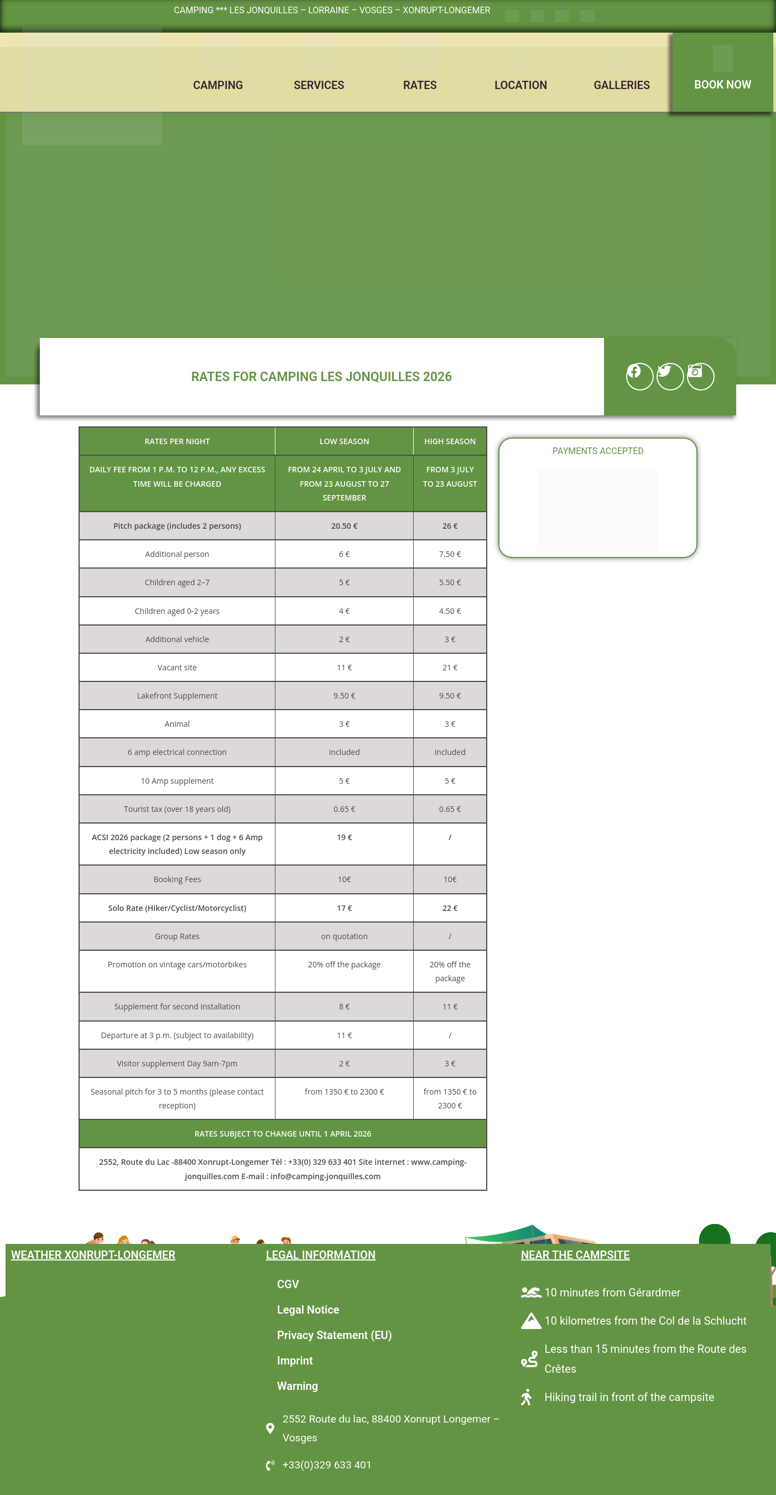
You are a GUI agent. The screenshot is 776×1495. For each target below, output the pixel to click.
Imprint (295, 1360)
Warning (297, 1386)
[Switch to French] (512, 16)
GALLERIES (621, 85)
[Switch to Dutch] (587, 16)
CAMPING (218, 85)
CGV (288, 1284)
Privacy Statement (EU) (334, 1335)
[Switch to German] (562, 16)
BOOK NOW (722, 84)
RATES (420, 85)
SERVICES (319, 85)
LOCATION (520, 85)
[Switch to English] (537, 16)
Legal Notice (308, 1309)
